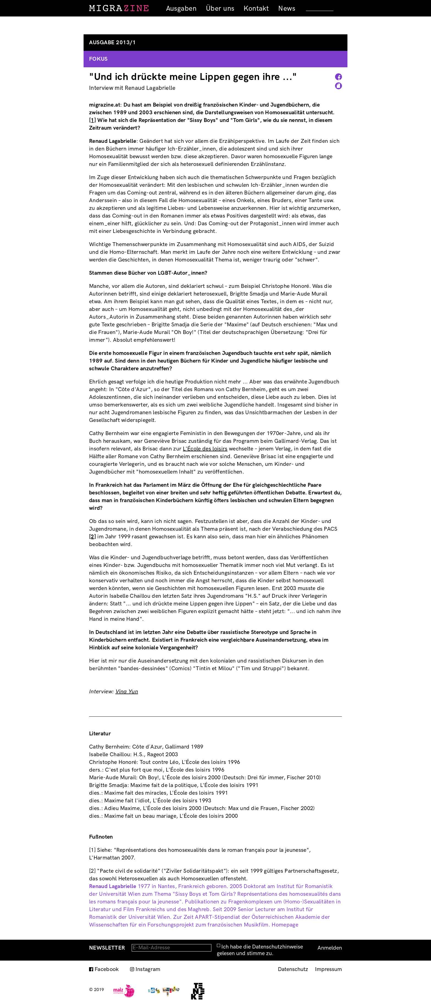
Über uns (220, 8)
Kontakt (256, 8)
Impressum (328, 969)
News (286, 8)
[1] (92, 120)
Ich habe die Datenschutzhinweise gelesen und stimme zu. (260, 950)
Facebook (107, 969)
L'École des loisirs (205, 449)
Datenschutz (293, 969)
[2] (92, 536)
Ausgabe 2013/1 (112, 42)
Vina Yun (126, 691)
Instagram (148, 969)
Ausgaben (181, 8)
